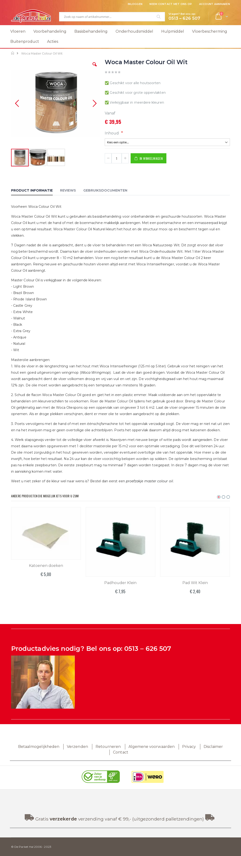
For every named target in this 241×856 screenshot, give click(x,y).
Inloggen (135, 4)
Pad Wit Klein (195, 583)
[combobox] (112, 16)
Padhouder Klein (120, 583)
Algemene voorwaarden (152, 746)
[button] (94, 68)
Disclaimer (213, 746)
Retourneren (108, 746)
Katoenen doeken (46, 565)
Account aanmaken (214, 4)
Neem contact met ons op (170, 4)
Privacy (189, 746)
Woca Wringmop (95, 372)
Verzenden (77, 746)
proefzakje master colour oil (149, 481)
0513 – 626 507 (147, 648)
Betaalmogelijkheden (38, 746)
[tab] (35, 191)
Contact (120, 752)
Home (13, 53)
